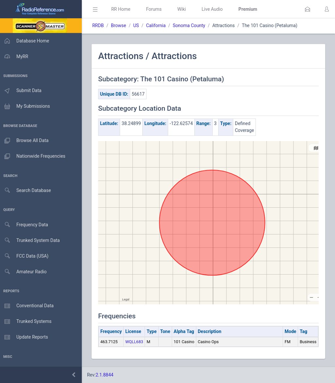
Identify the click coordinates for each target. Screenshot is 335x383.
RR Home (122, 9)
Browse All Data (25, 141)
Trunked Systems (26, 322)
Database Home (25, 41)
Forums (156, 9)
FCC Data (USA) (25, 256)
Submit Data (22, 91)
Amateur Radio (24, 272)
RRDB (100, 25)
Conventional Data (28, 306)
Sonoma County (191, 25)
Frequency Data (25, 225)
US (138, 25)
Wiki (183, 9)
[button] (307, 9)
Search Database (26, 190)
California (158, 25)
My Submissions (26, 106)
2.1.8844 (106, 374)
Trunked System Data (31, 240)
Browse (120, 25)
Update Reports (25, 337)
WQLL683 (136, 341)
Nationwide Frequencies (33, 156)
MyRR (15, 56)
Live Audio (214, 9)
